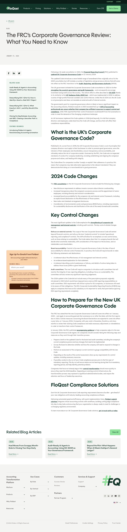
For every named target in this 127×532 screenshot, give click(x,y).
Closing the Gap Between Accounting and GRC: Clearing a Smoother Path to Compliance (23, 118)
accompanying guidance (85, 330)
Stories (74, 8)
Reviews (57, 485)
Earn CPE (100, 8)
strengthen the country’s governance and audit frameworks (72, 90)
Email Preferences (71, 523)
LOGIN (118, 2)
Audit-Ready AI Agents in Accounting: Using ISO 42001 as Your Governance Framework (23, 90)
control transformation (91, 369)
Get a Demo (113, 8)
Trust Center (116, 523)
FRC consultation (60, 184)
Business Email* (14, 264)
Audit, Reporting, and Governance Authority (95, 84)
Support (110, 2)
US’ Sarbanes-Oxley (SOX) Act (77, 95)
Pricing (38, 8)
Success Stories (59, 482)
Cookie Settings (87, 523)
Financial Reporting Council (94, 72)
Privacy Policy (102, 523)
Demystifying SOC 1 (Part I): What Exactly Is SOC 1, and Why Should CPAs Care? (23, 108)
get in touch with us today (108, 411)
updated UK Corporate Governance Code (66, 74)
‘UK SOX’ (112, 93)
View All (115, 432)
